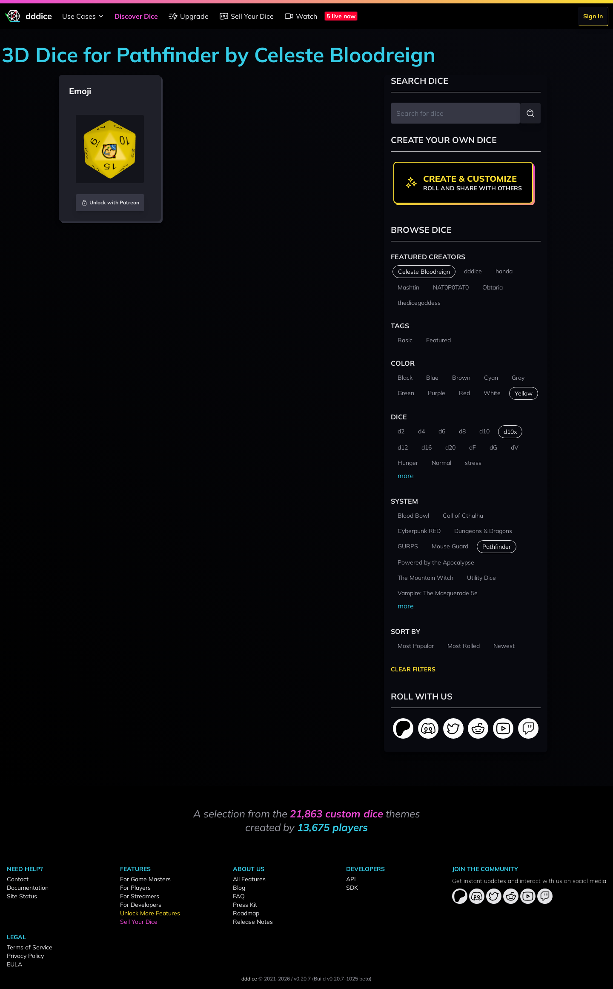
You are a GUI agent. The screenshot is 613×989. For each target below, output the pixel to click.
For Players (135, 888)
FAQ (239, 896)
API (351, 879)
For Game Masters (145, 879)
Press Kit (245, 905)
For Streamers (139, 896)
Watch (300, 16)
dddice (249, 978)
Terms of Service (29, 947)
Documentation (28, 888)
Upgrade (188, 16)
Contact (18, 879)
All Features (249, 879)
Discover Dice (136, 16)
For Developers (140, 905)
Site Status (22, 896)
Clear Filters (413, 669)
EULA (14, 964)
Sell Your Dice (246, 16)
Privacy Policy (25, 956)
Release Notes (253, 922)
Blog (239, 888)
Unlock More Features (150, 913)
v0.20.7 (302, 978)
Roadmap (246, 913)
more (406, 475)
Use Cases (84, 16)
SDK (352, 888)
